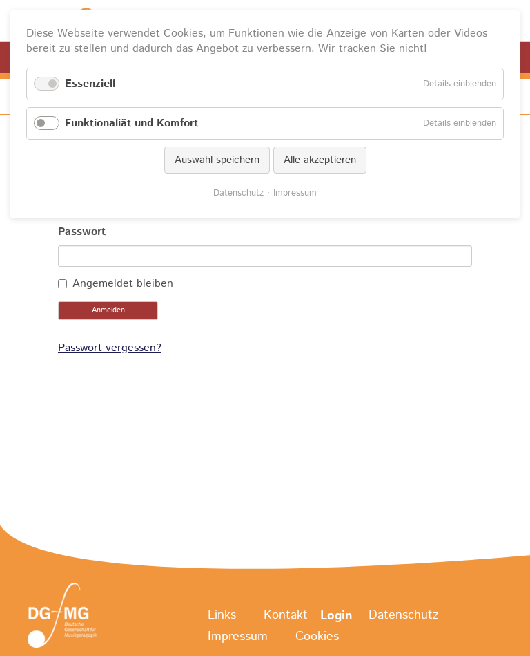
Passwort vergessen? (109, 348)
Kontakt (286, 616)
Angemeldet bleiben (122, 284)
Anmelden (108, 310)
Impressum (238, 637)
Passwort (82, 232)
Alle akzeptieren (320, 160)
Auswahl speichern (217, 160)
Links (222, 616)
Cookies (317, 637)
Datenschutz (403, 616)
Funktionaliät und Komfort (131, 123)
